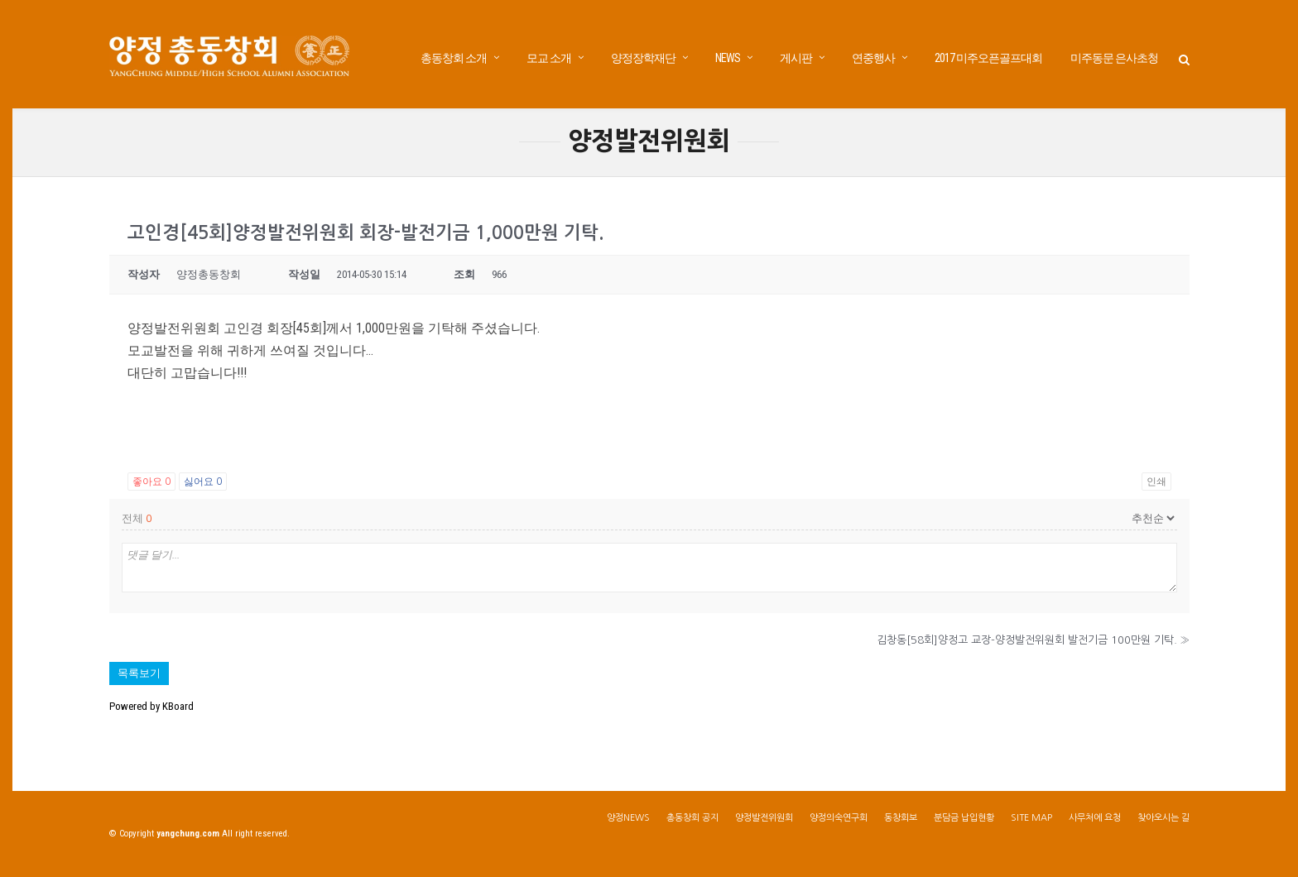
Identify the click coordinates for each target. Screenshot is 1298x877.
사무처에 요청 (1095, 824)
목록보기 (139, 679)
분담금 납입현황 (964, 824)
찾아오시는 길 (1163, 824)
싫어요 (203, 488)
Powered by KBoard (151, 713)
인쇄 (1156, 488)
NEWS (727, 58)
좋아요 (151, 488)
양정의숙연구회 (839, 824)
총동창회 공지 (692, 824)
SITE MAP (1031, 824)
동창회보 (900, 824)
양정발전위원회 (764, 824)
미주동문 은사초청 (1114, 58)
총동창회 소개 (454, 58)
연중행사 (873, 58)
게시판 (796, 58)
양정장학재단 (643, 58)
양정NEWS (628, 824)
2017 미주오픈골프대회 (988, 58)
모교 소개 (548, 58)
